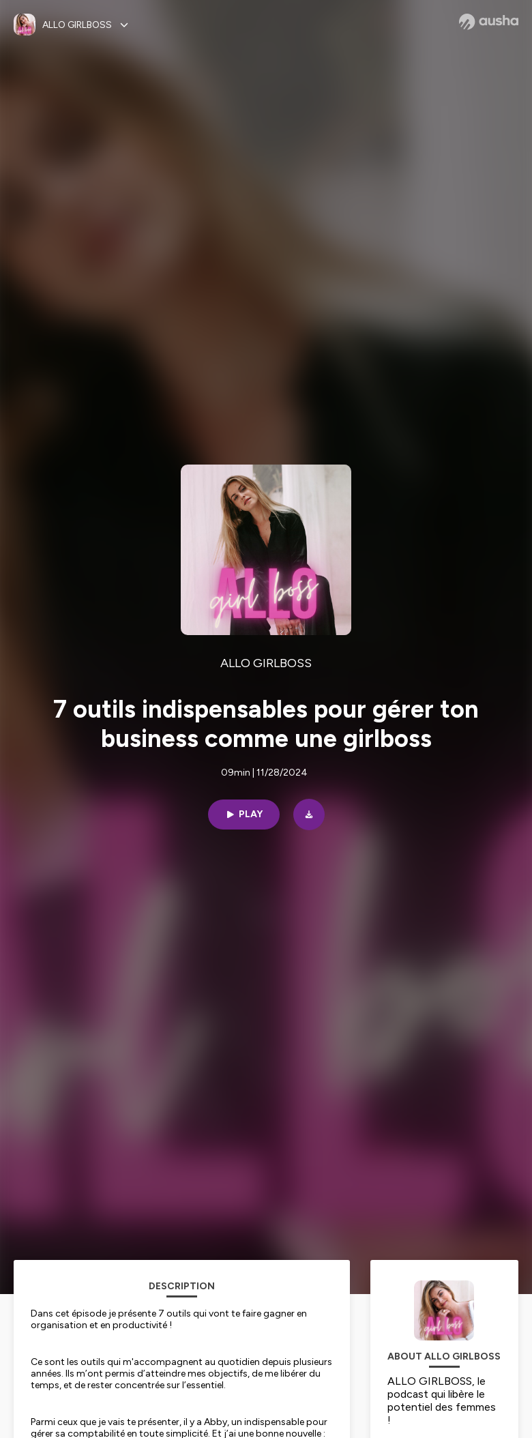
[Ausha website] (488, 22)
